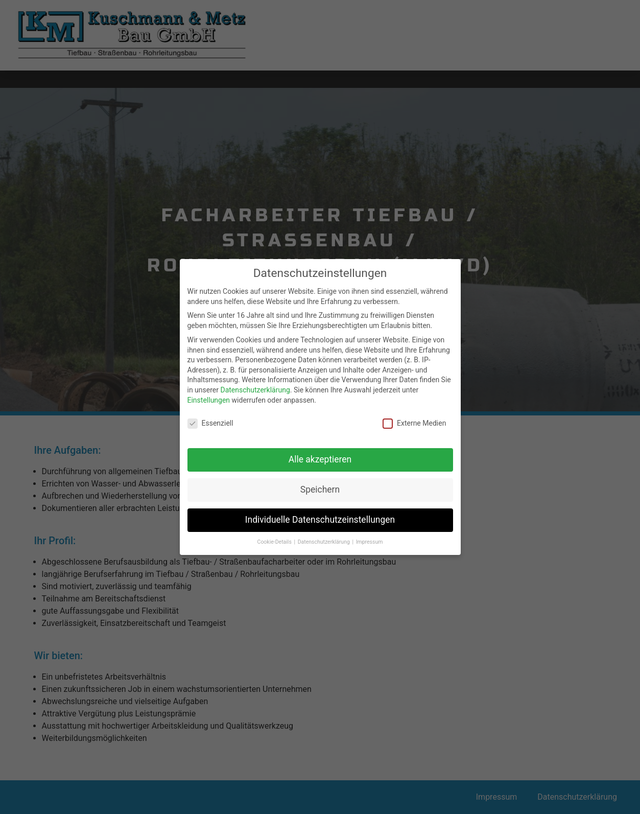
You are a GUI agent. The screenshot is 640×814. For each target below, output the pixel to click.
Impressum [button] (369, 539)
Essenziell (210, 420)
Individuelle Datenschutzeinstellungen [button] (320, 516)
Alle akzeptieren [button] (320, 456)
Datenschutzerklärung (255, 387)
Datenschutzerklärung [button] (324, 539)
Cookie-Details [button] (275, 539)
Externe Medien (414, 420)
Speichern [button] (320, 486)
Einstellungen (208, 397)
